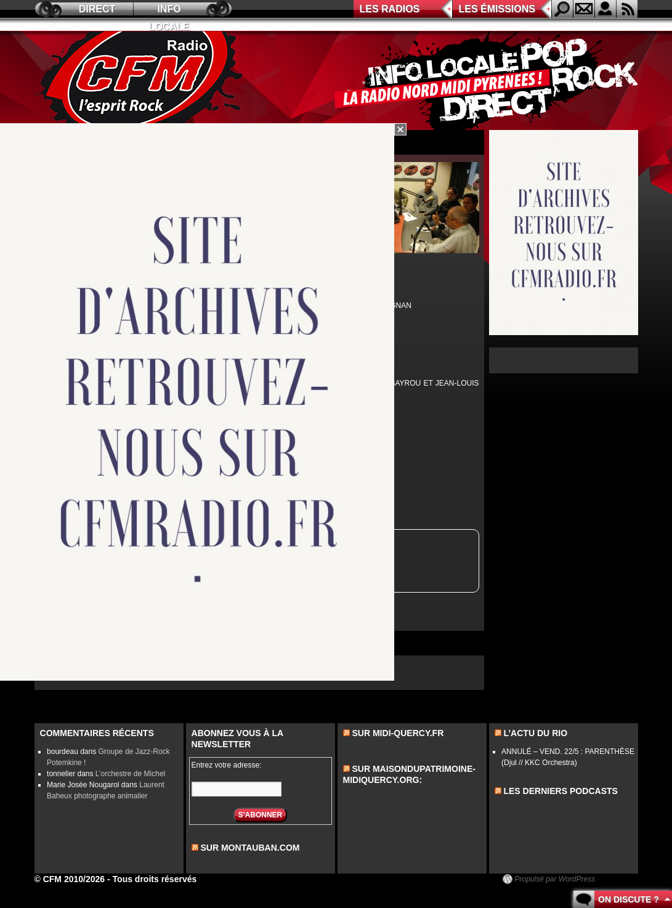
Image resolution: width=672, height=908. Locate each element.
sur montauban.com (249, 848)
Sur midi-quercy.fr (397, 733)
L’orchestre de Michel (130, 773)
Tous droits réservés (155, 879)
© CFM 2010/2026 (69, 879)
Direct (97, 9)
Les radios (390, 9)
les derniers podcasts (560, 791)
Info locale (169, 11)
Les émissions (497, 9)
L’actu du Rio (535, 733)
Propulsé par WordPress (555, 879)
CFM (141, 80)
